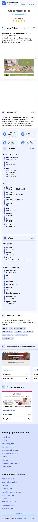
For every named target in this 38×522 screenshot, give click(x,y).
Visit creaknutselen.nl (19, 14)
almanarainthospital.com (11, 463)
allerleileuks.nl (9, 410)
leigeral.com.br (7, 508)
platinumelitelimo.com (10, 450)
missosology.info (8, 444)
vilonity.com (6, 466)
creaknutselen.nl (7, 121)
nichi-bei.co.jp (7, 447)
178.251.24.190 (11, 165)
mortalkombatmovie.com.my (12, 492)
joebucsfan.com (8, 479)
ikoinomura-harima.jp (10, 453)
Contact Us (19, 513)
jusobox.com (6, 498)
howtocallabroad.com (10, 482)
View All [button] (33, 112)
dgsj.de (4, 440)
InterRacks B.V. (11, 159)
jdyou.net (5, 485)
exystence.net (7, 489)
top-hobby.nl (8, 370)
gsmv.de (5, 460)
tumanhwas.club (8, 495)
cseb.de (4, 457)
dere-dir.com (6, 437)
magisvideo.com (8, 505)
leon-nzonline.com (9, 502)
